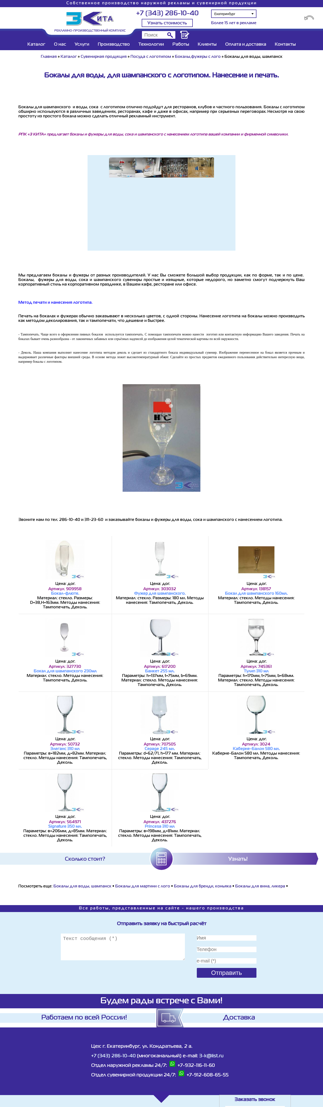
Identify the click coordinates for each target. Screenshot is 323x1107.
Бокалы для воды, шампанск (82, 886)
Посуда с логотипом (150, 57)
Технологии (151, 44)
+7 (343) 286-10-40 (167, 13)
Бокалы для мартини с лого (142, 886)
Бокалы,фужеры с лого (198, 57)
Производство (114, 44)
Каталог (36, 44)
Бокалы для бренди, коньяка (203, 886)
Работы (180, 44)
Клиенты (207, 44)
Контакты (285, 44)
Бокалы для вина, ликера (260, 886)
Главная (49, 57)
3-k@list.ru (211, 1056)
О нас (60, 44)
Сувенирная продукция (104, 57)
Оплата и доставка (245, 44)
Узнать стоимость (167, 23)
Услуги (82, 44)
